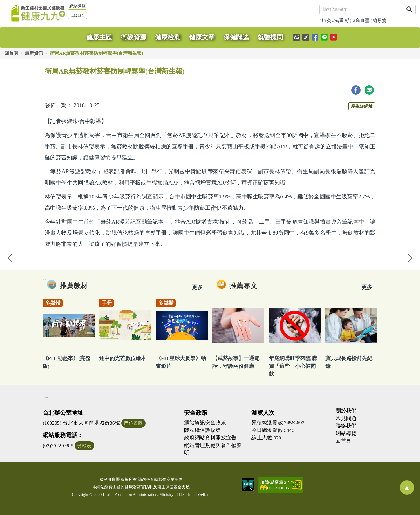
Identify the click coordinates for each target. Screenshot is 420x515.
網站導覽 (77, 6)
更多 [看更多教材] (197, 287)
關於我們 (346, 411)
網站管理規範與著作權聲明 (213, 449)
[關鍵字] (361, 9)
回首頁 (11, 53)
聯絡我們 (346, 426)
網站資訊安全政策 (205, 422)
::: (6, 15)
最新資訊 (34, 53)
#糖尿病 (378, 20)
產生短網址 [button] (362, 106)
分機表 (84, 445)
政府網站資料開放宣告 (210, 438)
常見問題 (346, 418)
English (77, 15)
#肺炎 (325, 20)
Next (410, 257)
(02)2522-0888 (58, 445)
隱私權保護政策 (202, 430)
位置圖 (133, 423)
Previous (10, 257)
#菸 (348, 20)
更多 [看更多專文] (366, 287)
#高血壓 (361, 20)
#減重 (338, 20)
